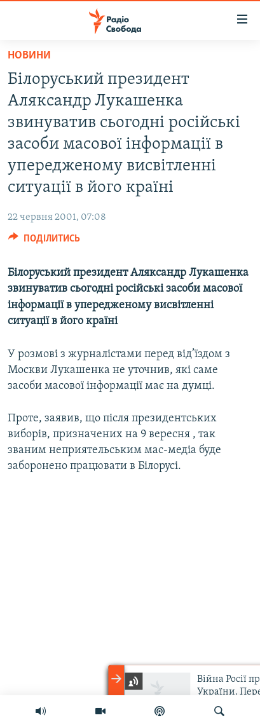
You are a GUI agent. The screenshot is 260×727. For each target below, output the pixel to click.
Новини (29, 56)
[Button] (44, 241)
